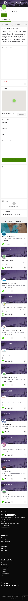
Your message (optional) (14, 148)
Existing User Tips (5, 571)
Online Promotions (5, 573)
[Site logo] (5, 2)
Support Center (4, 564)
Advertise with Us (4, 544)
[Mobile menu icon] (2, 2)
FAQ (2, 575)
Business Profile (5, 19)
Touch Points (3, 539)
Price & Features (4, 543)
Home (2, 562)
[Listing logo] (3, 7)
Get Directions (21, 114)
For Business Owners (5, 566)
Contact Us (3, 552)
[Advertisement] (14, 64)
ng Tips (4, 569)
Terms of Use (3, 548)
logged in (10, 214)
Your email (14, 130)
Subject (14, 136)
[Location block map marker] (14, 101)
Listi (1, 569)
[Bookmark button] (25, 244)
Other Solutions (4, 546)
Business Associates (5, 541)
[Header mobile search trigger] (26, 2)
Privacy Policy (4, 550)
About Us (3, 537)
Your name (14, 124)
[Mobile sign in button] (17, 2)
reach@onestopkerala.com (6, 527)
